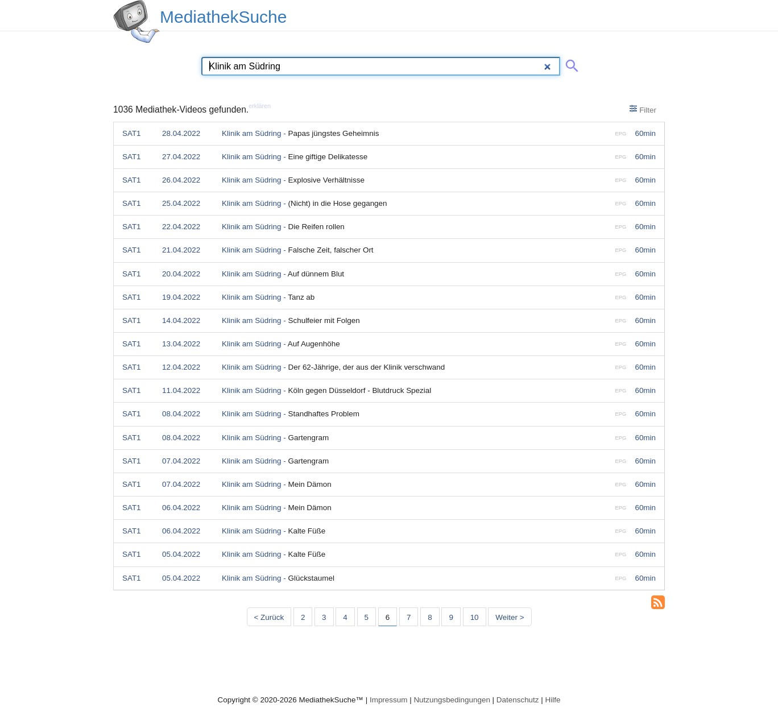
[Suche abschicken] (570, 64)
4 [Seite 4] (345, 617)
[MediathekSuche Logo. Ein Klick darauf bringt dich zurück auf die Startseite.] (136, 21)
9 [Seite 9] (451, 617)
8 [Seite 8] (430, 617)
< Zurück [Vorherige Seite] (269, 617)
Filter (643, 109)
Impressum (388, 700)
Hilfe (553, 700)
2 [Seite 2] (303, 617)
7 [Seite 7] (409, 617)
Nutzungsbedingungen (451, 700)
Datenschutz (517, 700)
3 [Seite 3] (324, 617)
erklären (260, 105)
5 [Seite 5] (367, 617)
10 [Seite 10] (474, 617)
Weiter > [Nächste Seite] (509, 617)
